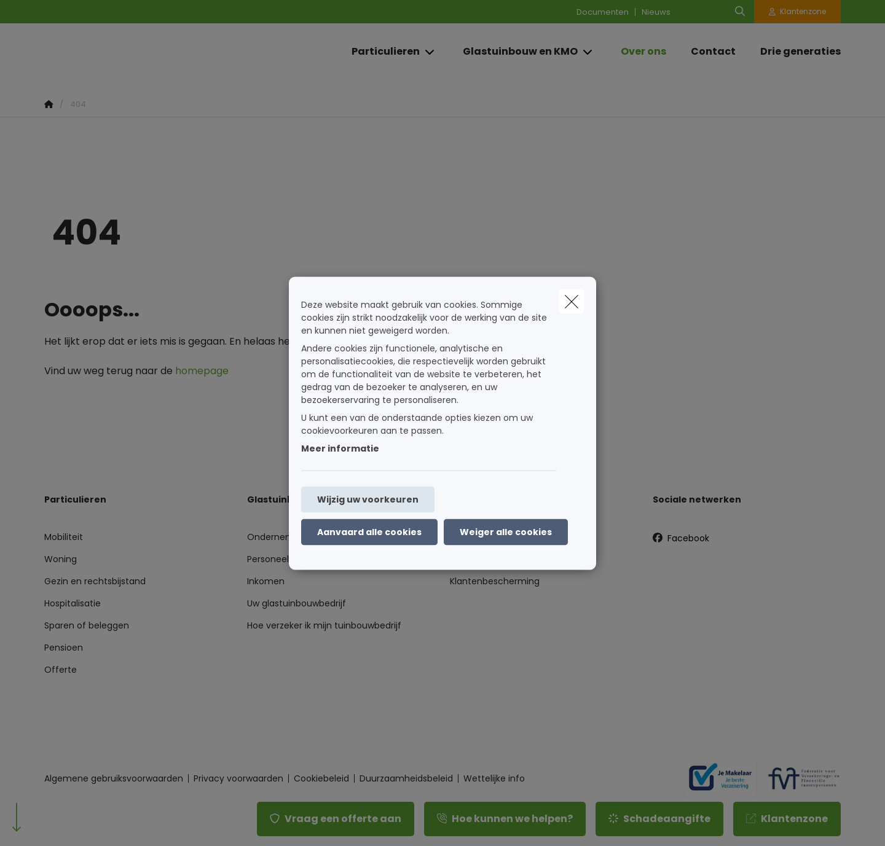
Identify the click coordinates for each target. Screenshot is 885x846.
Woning (60, 559)
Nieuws (656, 12)
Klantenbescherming (495, 581)
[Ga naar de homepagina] (167, 51)
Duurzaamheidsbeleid (406, 778)
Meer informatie (340, 448)
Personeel (268, 559)
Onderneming (277, 537)
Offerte (60, 670)
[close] (571, 301)
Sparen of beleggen (86, 625)
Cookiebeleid (321, 778)
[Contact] (713, 51)
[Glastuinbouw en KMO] (515, 51)
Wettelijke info (494, 778)
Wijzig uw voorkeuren (368, 499)
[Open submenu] (430, 52)
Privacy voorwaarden (238, 778)
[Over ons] (643, 51)
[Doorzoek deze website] (740, 11)
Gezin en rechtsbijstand (95, 581)
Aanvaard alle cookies (369, 531)
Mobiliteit (63, 537)
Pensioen (63, 647)
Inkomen (266, 581)
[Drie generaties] (794, 51)
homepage (202, 371)
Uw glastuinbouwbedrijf (296, 603)
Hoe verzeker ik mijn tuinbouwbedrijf (324, 625)
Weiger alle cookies (506, 531)
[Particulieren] (381, 51)
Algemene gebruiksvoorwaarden (113, 778)
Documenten (602, 12)
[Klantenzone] (797, 11)
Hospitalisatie (72, 603)
